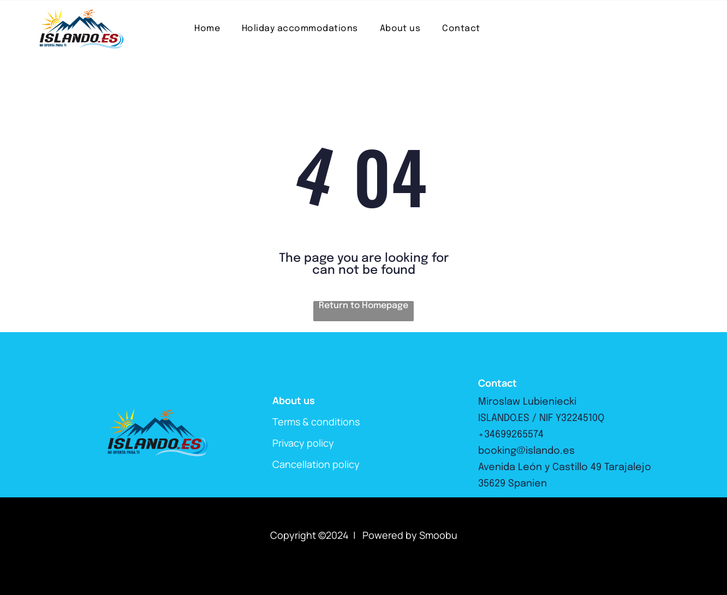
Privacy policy (303, 442)
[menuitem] (207, 28)
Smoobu (438, 535)
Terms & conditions (316, 421)
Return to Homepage (363, 305)
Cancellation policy (316, 464)
